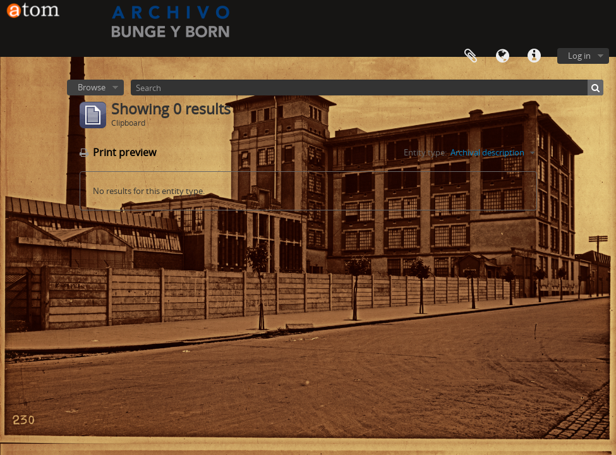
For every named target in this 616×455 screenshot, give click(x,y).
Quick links (534, 56)
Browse (92, 87)
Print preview (118, 152)
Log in (579, 55)
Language (502, 56)
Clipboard (470, 56)
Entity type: (425, 152)
